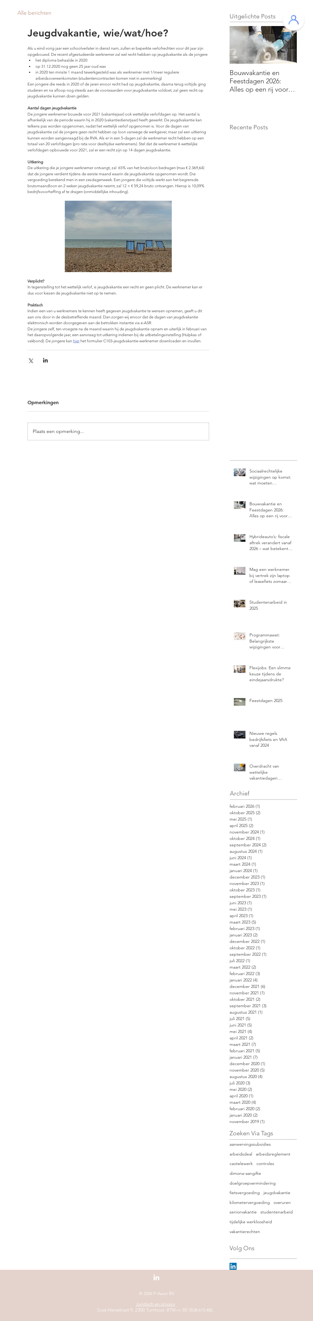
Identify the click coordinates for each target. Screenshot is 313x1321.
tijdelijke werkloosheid (251, 1221)
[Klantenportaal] (293, 19)
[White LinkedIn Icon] (156, 1277)
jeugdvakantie (276, 1192)
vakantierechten (245, 1231)
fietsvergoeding (245, 1192)
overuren (282, 1202)
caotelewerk (241, 1163)
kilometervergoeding (250, 1202)
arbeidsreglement (273, 1154)
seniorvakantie (243, 1212)
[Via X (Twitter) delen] (30, 360)
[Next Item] (287, 45)
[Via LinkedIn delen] (45, 360)
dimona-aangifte (245, 1173)
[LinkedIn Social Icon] (233, 1266)
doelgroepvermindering (253, 1183)
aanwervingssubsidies (250, 1144)
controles (265, 1163)
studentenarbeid (276, 1212)
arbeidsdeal (241, 1154)
